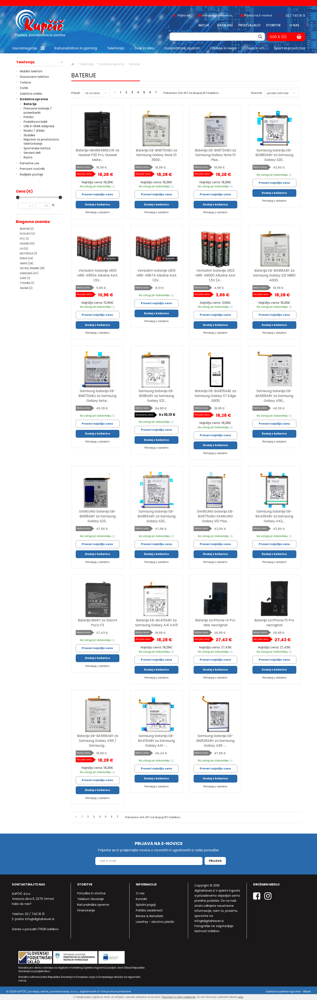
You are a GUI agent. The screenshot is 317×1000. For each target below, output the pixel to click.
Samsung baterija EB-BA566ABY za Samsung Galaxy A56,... (274, 396)
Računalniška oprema (93, 905)
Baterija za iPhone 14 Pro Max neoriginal (215, 623)
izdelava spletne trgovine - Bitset (288, 991)
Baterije (30, 104)
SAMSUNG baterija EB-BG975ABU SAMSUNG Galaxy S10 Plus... (215, 516)
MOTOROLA (28, 253)
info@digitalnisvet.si (39, 919)
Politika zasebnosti (149, 910)
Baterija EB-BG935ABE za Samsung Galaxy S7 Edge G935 (215, 396)
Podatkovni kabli (35, 122)
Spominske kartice (37, 148)
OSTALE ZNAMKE (32, 268)
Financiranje (86, 910)
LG (24, 248)
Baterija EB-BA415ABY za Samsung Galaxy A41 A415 (156, 623)
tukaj (240, 997)
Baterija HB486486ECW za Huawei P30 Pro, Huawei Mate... (97, 155)
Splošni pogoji (146, 905)
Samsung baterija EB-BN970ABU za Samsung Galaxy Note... (97, 396)
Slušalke (29, 135)
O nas (294, 25)
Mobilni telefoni (31, 71)
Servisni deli (32, 153)
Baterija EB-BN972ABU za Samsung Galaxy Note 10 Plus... (215, 155)
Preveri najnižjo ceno (97, 194)
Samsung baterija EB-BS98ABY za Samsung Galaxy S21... (156, 396)
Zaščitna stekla (31, 94)
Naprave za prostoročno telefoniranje (41, 141)
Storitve (273, 25)
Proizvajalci (249, 25)
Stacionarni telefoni (34, 77)
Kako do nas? (21, 904)
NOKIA (26, 258)
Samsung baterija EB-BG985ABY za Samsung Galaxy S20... (156, 516)
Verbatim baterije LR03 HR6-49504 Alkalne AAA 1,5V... (97, 275)
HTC (24, 238)
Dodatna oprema (34, 99)
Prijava (215, 861)
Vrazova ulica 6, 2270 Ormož (33, 899)
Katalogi (225, 25)
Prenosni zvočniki (32, 169)
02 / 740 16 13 (35, 914)
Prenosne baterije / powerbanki (38, 110)
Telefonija (25, 62)
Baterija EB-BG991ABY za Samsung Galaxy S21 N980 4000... (274, 275)
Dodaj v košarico (97, 204)
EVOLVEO (27, 233)
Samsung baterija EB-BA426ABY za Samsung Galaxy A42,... (274, 516)
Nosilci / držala (34, 130)
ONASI (26, 263)
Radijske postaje (31, 174)
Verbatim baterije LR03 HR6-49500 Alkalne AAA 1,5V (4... (215, 275)
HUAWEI (27, 243)
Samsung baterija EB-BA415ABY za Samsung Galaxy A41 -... (156, 740)
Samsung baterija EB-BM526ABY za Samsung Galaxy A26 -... (215, 740)
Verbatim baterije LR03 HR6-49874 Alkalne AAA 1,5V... (156, 275)
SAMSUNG (29, 273)
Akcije (203, 25)
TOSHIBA (27, 283)
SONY (25, 278)
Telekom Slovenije (90, 899)
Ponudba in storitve (91, 893)
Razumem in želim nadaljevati (178, 997)
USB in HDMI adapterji (39, 126)
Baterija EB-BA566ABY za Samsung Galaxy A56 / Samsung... (97, 740)
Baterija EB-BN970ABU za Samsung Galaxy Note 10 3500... (156, 155)
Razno (28, 157)
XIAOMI (26, 288)
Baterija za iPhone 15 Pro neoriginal (274, 623)
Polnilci (29, 117)
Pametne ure (29, 163)
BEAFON (27, 229)
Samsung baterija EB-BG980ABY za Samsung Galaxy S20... (274, 155)
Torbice (25, 82)
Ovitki (24, 88)
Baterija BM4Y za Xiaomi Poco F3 (97, 623)
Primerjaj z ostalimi (97, 212)
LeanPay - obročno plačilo (155, 922)
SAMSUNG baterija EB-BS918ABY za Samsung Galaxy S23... (97, 516)
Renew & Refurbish (149, 916)
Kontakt (141, 899)
